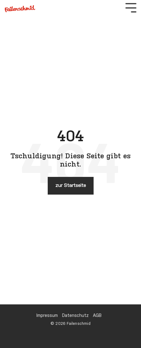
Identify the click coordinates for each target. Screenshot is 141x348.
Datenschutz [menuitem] (75, 316)
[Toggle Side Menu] (130, 7)
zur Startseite (70, 185)
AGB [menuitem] (97, 316)
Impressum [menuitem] (47, 316)
